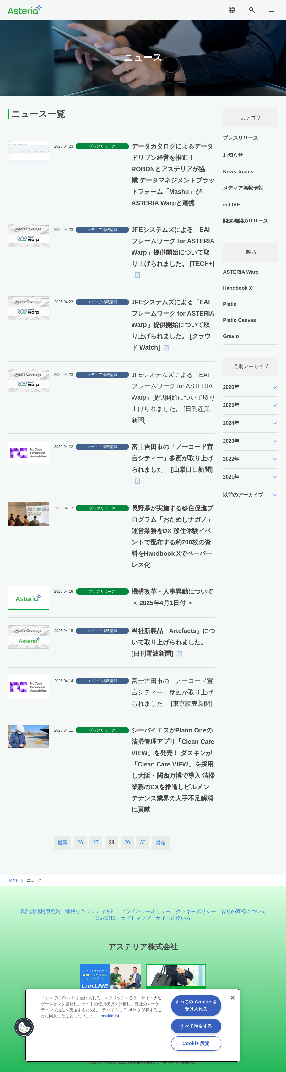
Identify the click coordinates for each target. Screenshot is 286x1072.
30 (143, 842)
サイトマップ (136, 918)
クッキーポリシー (196, 911)
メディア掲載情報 (243, 188)
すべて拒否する (196, 1026)
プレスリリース (240, 138)
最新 (62, 842)
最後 (161, 842)
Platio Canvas (239, 320)
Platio (230, 304)
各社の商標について (243, 911)
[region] (132, 1025)
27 (96, 842)
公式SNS (105, 918)
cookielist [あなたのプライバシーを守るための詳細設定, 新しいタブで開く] (110, 1015)
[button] (24, 1027)
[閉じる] (233, 998)
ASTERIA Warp (240, 272)
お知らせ (233, 155)
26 (80, 842)
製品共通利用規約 (40, 911)
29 (127, 842)
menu (271, 10)
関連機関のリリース (245, 221)
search (252, 10)
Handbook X (237, 288)
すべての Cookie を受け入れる (196, 1005)
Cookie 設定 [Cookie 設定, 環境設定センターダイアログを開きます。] (195, 1043)
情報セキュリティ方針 (90, 911)
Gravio (231, 336)
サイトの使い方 (173, 918)
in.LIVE (231, 204)
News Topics (238, 171)
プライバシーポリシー (146, 911)
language (231, 10)
